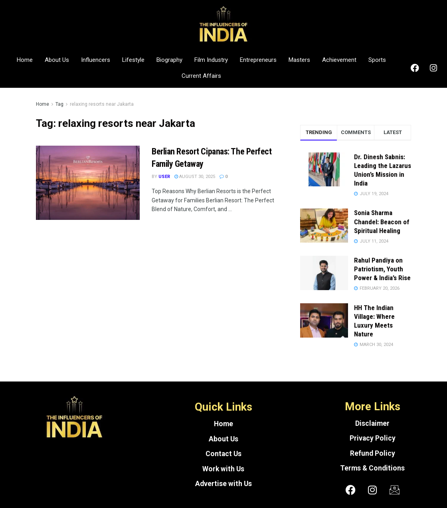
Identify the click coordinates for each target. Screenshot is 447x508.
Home (25, 59)
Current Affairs (201, 75)
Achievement (339, 59)
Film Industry (211, 59)
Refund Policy (372, 453)
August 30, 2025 (194, 176)
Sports (377, 59)
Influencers (95, 59)
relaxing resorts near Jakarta (102, 104)
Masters (299, 59)
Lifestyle (133, 59)
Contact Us (223, 454)
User (164, 176)
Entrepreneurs (258, 59)
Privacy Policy (373, 438)
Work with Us (223, 469)
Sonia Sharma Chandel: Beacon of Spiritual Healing (381, 221)
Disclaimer (372, 423)
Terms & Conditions (372, 468)
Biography (169, 59)
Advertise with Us (223, 484)
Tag (59, 104)
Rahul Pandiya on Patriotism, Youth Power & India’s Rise (382, 269)
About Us (57, 59)
